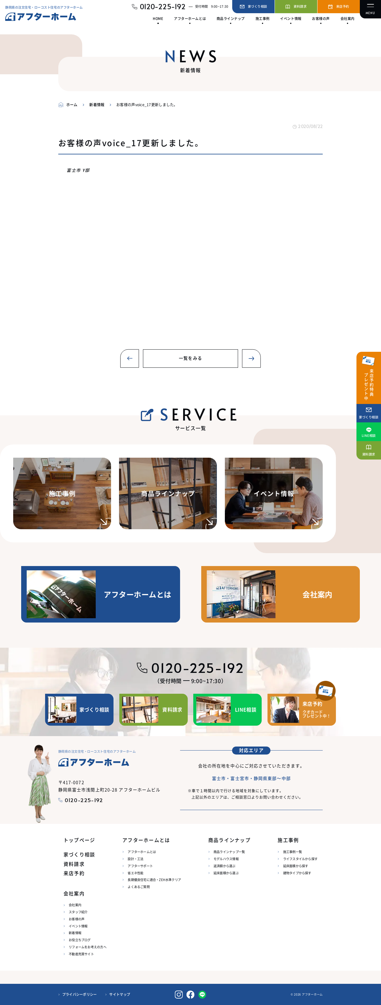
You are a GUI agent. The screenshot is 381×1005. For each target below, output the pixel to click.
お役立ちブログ (79, 939)
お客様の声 (76, 919)
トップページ (79, 840)
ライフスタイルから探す (300, 858)
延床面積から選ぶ (226, 873)
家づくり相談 (79, 854)
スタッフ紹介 (78, 912)
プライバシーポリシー (79, 994)
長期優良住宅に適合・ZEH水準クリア (154, 879)
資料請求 (74, 864)
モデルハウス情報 (226, 858)
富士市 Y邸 (78, 170)
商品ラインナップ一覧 (229, 851)
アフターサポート (140, 865)
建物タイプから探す (297, 873)
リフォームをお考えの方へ (87, 947)
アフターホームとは (142, 851)
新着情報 (75, 932)
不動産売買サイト (81, 954)
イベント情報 (78, 926)
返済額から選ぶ (224, 865)
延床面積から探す (295, 865)
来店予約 (74, 873)
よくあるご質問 (138, 886)
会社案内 (75, 904)
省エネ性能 (135, 873)
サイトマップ (119, 994)
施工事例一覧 (292, 851)
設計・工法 (135, 858)
